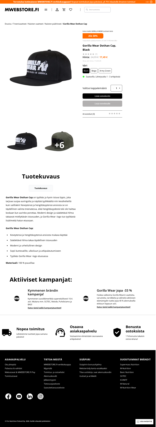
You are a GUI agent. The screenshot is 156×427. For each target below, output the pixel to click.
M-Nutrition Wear (128, 387)
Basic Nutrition (127, 372)
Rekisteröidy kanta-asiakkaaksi (93, 368)
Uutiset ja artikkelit (87, 376)
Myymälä (48, 368)
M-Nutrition (125, 368)
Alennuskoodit (50, 376)
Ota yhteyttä (10, 364)
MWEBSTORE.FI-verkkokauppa (57, 364)
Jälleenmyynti (50, 380)
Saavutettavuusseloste (54, 387)
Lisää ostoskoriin (102, 96)
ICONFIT (123, 380)
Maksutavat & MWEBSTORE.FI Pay (20, 372)
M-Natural (124, 383)
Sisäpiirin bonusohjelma (90, 364)
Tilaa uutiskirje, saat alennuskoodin (95, 372)
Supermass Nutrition (129, 364)
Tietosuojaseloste (52, 383)
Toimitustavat (11, 376)
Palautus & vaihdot (13, 368)
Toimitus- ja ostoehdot (54, 372)
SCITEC (123, 376)
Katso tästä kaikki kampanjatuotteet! (44, 308)
